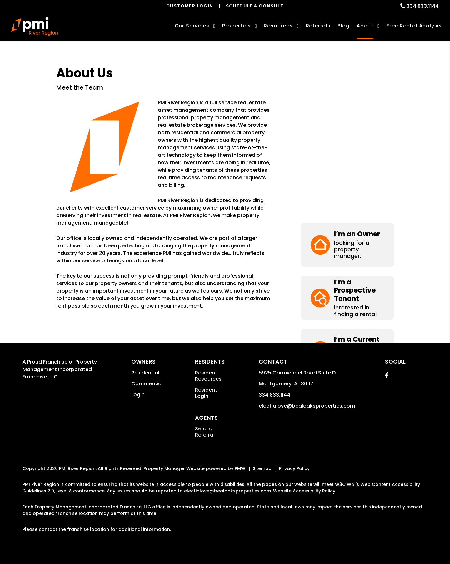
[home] (34, 26)
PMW (240, 468)
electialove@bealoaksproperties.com (307, 405)
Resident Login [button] (206, 393)
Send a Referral (205, 431)
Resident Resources (208, 376)
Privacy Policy (294, 468)
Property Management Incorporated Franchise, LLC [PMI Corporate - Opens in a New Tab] (59, 369)
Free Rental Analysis (414, 25)
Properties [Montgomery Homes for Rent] (236, 25)
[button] (347, 87)
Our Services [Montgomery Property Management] (192, 25)
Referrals (318, 25)
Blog (344, 25)
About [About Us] (365, 25)
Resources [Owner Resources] (278, 25)
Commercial (147, 383)
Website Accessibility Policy (304, 491)
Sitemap (262, 468)
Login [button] (138, 394)
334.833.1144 (423, 6)
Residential (145, 372)
